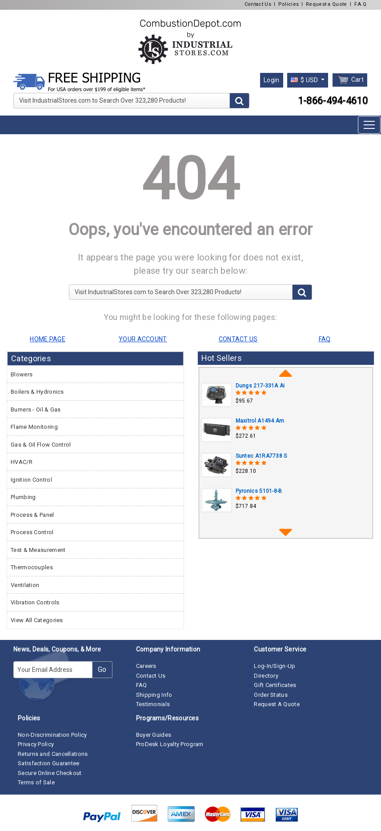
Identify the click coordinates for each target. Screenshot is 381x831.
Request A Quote (277, 704)
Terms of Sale (36, 782)
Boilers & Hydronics (37, 391)
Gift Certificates (275, 685)
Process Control (32, 532)
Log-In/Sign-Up (274, 666)
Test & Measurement (38, 550)
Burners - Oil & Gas (36, 409)
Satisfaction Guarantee (49, 763)
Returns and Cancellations (53, 754)
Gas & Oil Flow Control (41, 444)
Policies (288, 4)
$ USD (305, 80)
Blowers (21, 374)
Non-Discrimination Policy (52, 734)
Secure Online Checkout (50, 773)
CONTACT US (238, 339)
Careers (146, 666)
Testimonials (153, 704)
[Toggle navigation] (369, 125)
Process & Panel (32, 514)
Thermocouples (32, 567)
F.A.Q (360, 4)
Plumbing (23, 497)
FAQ (141, 685)
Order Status (271, 694)
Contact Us (258, 4)
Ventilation (25, 585)
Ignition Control (31, 479)
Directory (266, 675)
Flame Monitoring (34, 426)
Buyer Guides (154, 734)
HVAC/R (21, 462)
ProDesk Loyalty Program (170, 744)
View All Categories (37, 620)
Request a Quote (326, 4)
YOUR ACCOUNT (143, 339)
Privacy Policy (36, 744)
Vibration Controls (35, 602)
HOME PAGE (47, 339)
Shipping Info (154, 694)
